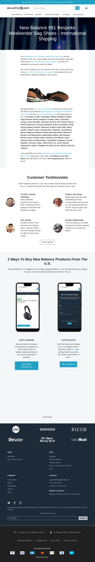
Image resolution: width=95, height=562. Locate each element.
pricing (9, 483)
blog (9, 492)
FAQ (50, 469)
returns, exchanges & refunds (60, 465)
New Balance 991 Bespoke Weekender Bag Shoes (43, 56)
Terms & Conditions (70, 540)
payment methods (55, 459)
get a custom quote (14, 459)
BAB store (11, 456)
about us (10, 489)
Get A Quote (78, 14)
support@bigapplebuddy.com (59, 480)
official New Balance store (46, 114)
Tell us (51, 494)
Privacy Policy (55, 540)
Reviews (66, 14)
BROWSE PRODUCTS (26, 365)
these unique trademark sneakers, (44, 62)
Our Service (16, 14)
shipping (52, 456)
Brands (38, 14)
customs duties (54, 462)
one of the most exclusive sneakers (39, 72)
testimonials (11, 486)
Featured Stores (52, 14)
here (73, 349)
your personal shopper (42, 109)
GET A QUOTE (68, 364)
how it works (12, 480)
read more (47, 242)
